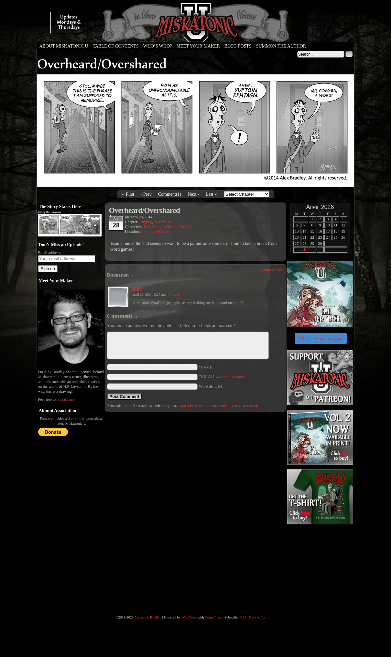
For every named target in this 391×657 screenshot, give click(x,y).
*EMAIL (221, 376)
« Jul (304, 249)
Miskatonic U (195, 35)
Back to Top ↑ (259, 617)
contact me (65, 399)
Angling (145, 222)
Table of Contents (116, 46)
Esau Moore (153, 226)
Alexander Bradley (147, 617)
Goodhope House (154, 231)
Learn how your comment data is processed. (218, 405)
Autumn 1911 (164, 222)
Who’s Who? (157, 46)
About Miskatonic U (63, 46)
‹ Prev (146, 194)
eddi (136, 289)
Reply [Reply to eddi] (176, 294)
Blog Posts (238, 46)
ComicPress (213, 617)
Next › (193, 194)
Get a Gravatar (232, 377)
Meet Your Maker (198, 46)
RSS (243, 617)
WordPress (189, 617)
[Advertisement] (319, 566)
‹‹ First (128, 194)
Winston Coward (177, 226)
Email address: (49, 252)
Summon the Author (281, 46)
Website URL (211, 386)
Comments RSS (271, 269)
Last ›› (212, 194)
